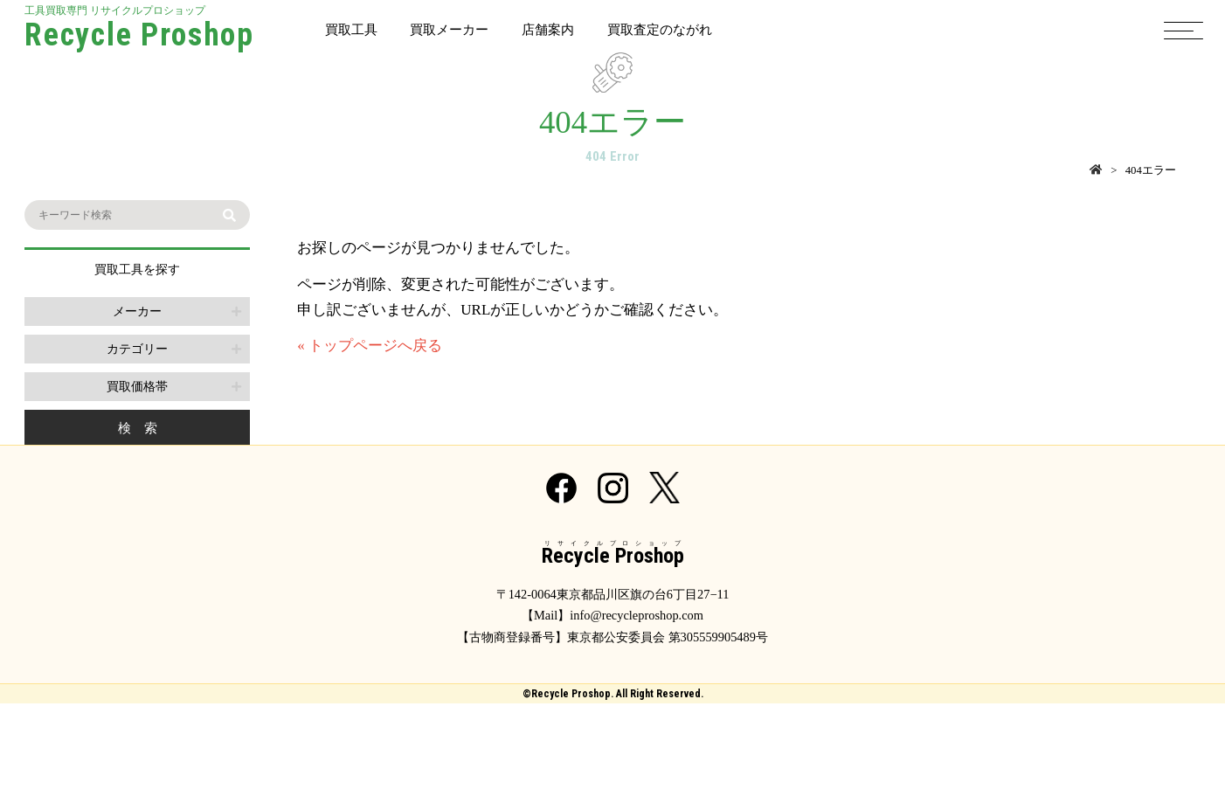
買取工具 (351, 29)
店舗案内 (548, 29)
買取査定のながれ (659, 29)
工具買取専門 (139, 29)
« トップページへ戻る (369, 345)
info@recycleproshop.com (636, 615)
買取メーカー (449, 29)
